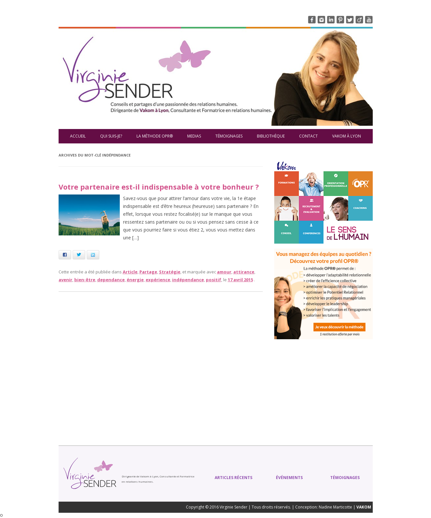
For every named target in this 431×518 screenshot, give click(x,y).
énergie (135, 280)
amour (224, 272)
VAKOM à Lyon (346, 136)
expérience (158, 280)
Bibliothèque (271, 136)
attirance (243, 272)
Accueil (78, 136)
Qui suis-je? (111, 136)
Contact (308, 136)
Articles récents (233, 477)
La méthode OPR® (154, 136)
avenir (65, 280)
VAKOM (363, 507)
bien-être (84, 280)
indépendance (188, 280)
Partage (148, 272)
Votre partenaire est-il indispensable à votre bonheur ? (159, 187)
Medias (194, 136)
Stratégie (169, 272)
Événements (289, 477)
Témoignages (228, 136)
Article (130, 272)
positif (213, 280)
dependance (111, 280)
